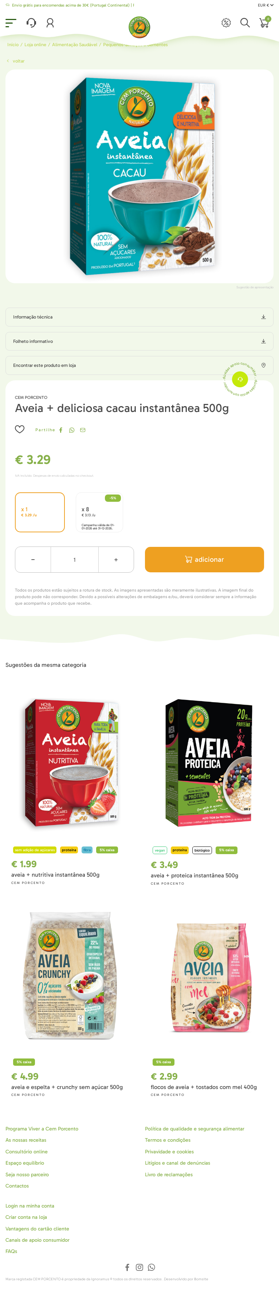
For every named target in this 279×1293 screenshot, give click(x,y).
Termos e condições (167, 1140)
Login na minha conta (29, 1206)
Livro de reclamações (169, 1175)
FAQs (11, 1251)
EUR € (266, 5)
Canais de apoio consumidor (37, 1240)
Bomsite (201, 1279)
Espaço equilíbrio (24, 1163)
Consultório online (26, 1152)
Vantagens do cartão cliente (37, 1229)
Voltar (14, 61)
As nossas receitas (25, 1140)
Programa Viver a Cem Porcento (41, 1129)
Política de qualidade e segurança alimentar (194, 1129)
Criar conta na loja (26, 1217)
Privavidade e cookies (169, 1152)
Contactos (17, 1186)
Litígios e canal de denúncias (177, 1163)
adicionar (204, 559)
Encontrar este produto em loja (44, 365)
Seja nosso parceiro (27, 1175)
